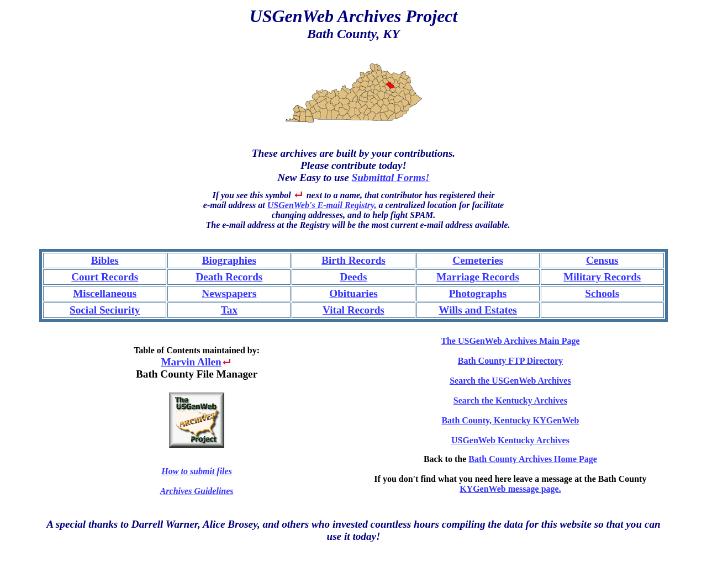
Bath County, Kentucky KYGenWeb (510, 420)
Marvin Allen (191, 362)
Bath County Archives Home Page (532, 459)
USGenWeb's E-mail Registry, (322, 205)
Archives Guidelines (197, 491)
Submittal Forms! (391, 177)
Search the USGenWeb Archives (510, 380)
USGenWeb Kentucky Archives (510, 440)
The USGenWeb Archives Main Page (510, 341)
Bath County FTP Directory (510, 360)
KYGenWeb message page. (510, 488)
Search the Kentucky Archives (510, 400)
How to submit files (196, 471)
